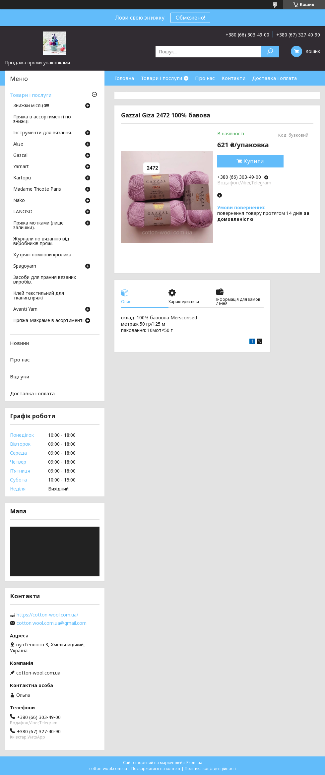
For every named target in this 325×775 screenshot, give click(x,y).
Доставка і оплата (274, 78)
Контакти (233, 78)
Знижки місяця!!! (31, 105)
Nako (19, 200)
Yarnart (21, 166)
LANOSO (22, 212)
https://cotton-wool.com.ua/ (47, 615)
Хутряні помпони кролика (42, 255)
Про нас (205, 78)
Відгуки (19, 376)
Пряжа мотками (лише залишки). (38, 225)
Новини (19, 343)
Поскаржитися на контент (155, 768)
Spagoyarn (24, 266)
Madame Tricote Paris (37, 189)
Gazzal (20, 155)
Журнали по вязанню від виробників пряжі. (41, 241)
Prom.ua (194, 762)
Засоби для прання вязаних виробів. (44, 280)
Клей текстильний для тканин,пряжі (38, 296)
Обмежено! (190, 17)
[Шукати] (270, 51)
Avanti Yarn (25, 309)
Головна (124, 78)
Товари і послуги (161, 78)
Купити (253, 161)
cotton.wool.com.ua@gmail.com (52, 623)
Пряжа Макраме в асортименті (48, 320)
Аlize (18, 144)
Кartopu (22, 178)
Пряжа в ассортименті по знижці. (42, 119)
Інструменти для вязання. (42, 133)
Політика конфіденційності (210, 768)
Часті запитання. (134, 93)
